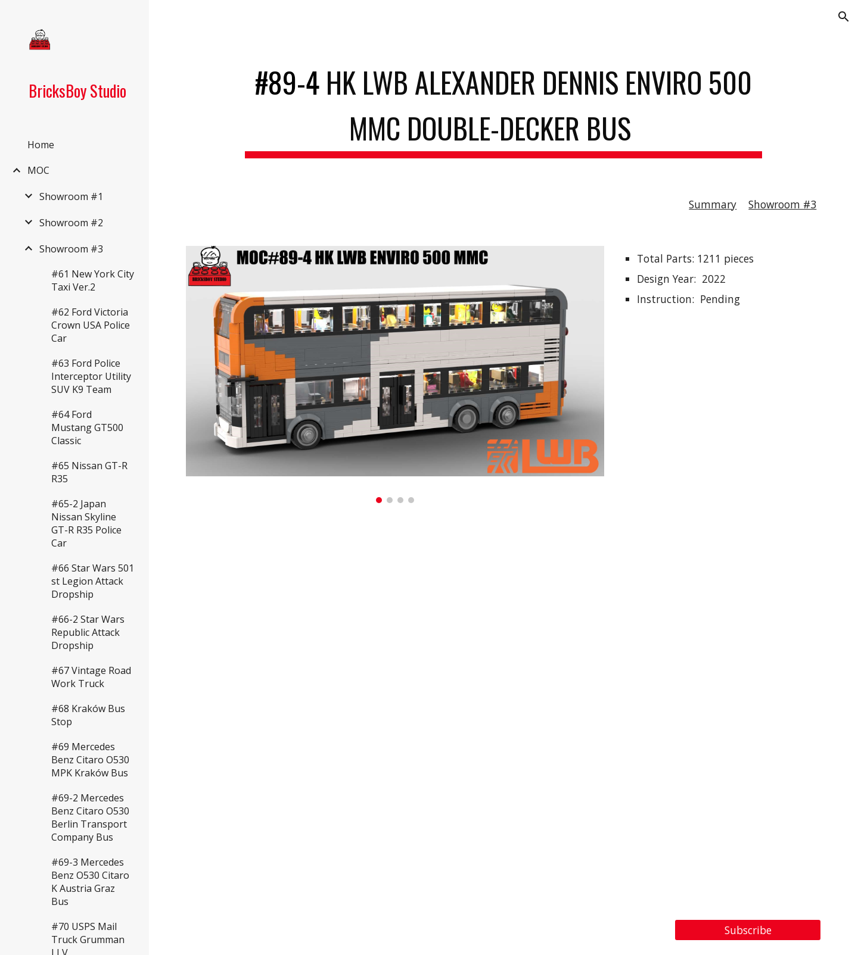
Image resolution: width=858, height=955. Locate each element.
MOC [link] (38, 170)
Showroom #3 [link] (71, 248)
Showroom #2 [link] (71, 222)
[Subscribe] (747, 930)
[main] (503, 106)
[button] (843, 16)
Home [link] (40, 144)
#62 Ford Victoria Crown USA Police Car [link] (90, 325)
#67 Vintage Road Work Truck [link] (91, 677)
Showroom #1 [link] (71, 196)
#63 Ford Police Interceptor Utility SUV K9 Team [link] (91, 376)
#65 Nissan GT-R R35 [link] (89, 472)
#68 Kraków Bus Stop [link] (88, 715)
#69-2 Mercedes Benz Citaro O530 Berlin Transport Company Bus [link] (90, 817)
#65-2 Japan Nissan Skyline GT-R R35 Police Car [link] (86, 523)
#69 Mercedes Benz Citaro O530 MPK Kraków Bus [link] (90, 759)
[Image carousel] (395, 374)
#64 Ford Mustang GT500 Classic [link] (87, 427)
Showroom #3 (782, 204)
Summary (712, 204)
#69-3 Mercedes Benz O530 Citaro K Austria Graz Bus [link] (90, 882)
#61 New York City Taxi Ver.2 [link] (92, 280)
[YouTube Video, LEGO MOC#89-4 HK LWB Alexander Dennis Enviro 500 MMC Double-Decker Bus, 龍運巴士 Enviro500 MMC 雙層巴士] (504, 711)
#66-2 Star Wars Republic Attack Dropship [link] (88, 632)
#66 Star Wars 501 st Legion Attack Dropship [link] (92, 581)
